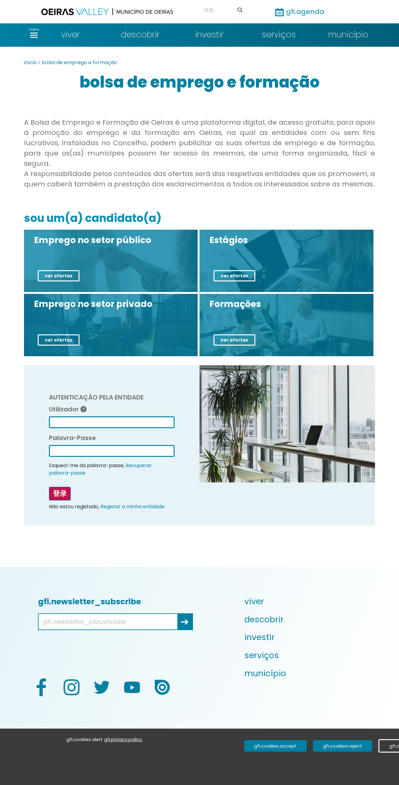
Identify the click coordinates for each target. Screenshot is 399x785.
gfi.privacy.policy (123, 739)
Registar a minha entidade (132, 506)
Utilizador (68, 409)
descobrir (140, 34)
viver (70, 34)
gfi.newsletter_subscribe (89, 601)
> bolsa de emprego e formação (77, 62)
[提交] (240, 10)
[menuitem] (309, 601)
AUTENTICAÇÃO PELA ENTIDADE (96, 397)
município (348, 34)
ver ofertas (58, 276)
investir (209, 34)
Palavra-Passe (72, 437)
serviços (279, 34)
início (30, 62)
